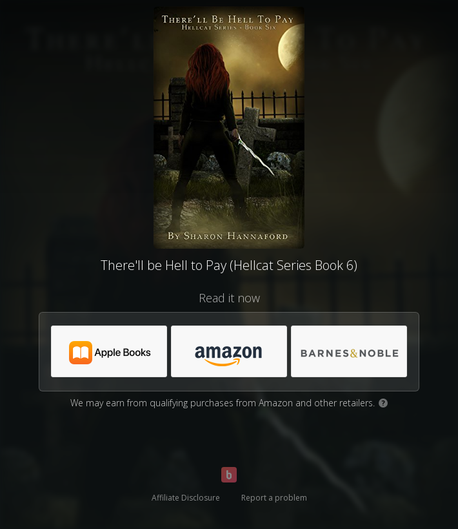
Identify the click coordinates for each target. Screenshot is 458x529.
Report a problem (274, 497)
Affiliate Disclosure (186, 497)
